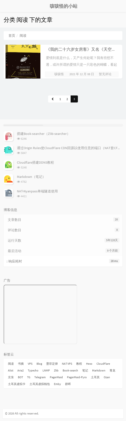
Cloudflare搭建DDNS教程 (35, 162)
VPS (30, 363)
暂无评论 (105, 74)
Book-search (70, 370)
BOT (20, 377)
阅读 (11, 363)
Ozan (107, 377)
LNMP (46, 370)
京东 (11, 377)
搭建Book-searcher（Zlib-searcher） (43, 133)
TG (28, 377)
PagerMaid (56, 377)
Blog (39, 363)
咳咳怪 (59, 74)
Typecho (33, 370)
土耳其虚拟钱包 (40, 384)
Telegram (40, 377)
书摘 (21, 363)
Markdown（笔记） (31, 176)
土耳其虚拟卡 (16, 384)
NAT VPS (67, 363)
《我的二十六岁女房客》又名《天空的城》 (85, 49)
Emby (57, 384)
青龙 (112, 370)
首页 (11, 35)
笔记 (85, 370)
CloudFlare (103, 363)
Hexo (89, 363)
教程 (79, 363)
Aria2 (20, 370)
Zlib (56, 370)
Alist (10, 370)
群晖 (68, 384)
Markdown (98, 370)
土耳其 (95, 377)
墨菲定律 (52, 363)
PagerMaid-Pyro (77, 377)
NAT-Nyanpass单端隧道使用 (37, 191)
